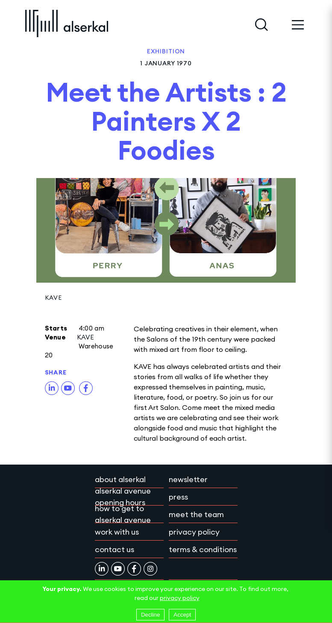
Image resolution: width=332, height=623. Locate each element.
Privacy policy (194, 532)
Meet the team (196, 514)
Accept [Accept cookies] (182, 614)
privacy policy (180, 598)
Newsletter (188, 479)
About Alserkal (120, 479)
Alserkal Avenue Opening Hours (123, 496)
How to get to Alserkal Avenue (123, 514)
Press (178, 497)
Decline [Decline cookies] (150, 614)
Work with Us (117, 532)
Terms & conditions (203, 549)
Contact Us (114, 549)
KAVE (53, 297)
